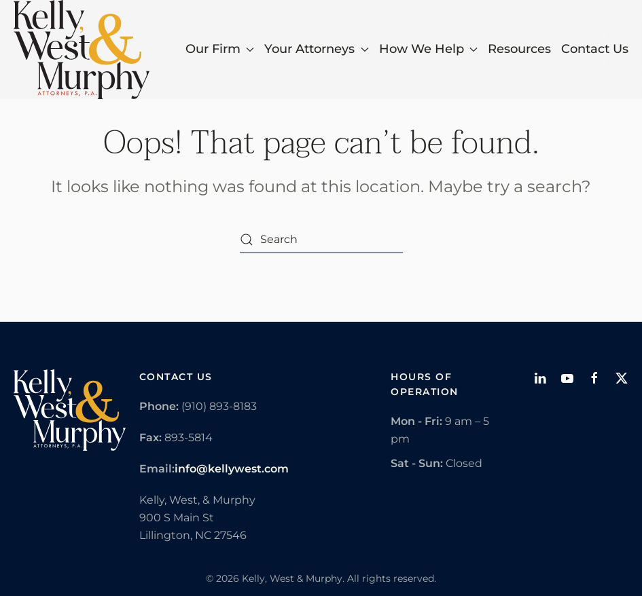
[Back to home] (81, 49)
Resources (519, 48)
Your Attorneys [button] (316, 48)
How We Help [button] (428, 48)
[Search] (321, 239)
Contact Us (594, 48)
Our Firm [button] (220, 48)
